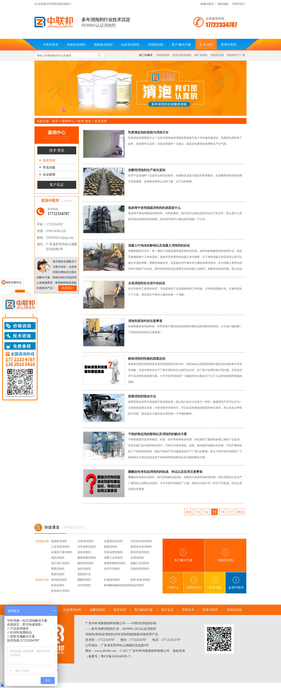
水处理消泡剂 (130, 44)
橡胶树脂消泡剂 (87, 557)
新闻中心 (68, 121)
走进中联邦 (236, 583)
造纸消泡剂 (84, 552)
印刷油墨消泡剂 (113, 552)
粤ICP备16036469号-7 (115, 656)
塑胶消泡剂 (57, 568)
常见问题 (49, 167)
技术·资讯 (206, 44)
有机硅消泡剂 (76, 44)
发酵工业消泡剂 (113, 557)
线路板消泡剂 (103, 44)
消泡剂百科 (194, 583)
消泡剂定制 (155, 44)
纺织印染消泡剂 (182, 55)
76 (223, 512)
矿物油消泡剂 (112, 579)
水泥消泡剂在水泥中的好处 (146, 283)
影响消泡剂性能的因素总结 (146, 358)
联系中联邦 (228, 44)
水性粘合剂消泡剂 (141, 541)
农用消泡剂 (137, 557)
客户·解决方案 (181, 44)
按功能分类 (42, 541)
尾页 (240, 512)
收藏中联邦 (207, 4)
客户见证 (57, 185)
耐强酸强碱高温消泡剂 (117, 585)
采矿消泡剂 (200, 55)
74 (206, 512)
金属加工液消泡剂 (61, 552)
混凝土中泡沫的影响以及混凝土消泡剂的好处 (159, 245)
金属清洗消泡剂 (113, 541)
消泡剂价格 (234, 609)
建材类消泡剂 (85, 563)
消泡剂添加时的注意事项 (145, 321)
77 (231, 512)
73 (198, 512)
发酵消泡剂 (97, 609)
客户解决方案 (183, 555)
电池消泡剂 (57, 574)
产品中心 (173, 583)
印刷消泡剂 (163, 55)
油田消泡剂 (57, 557)
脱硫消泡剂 (110, 546)
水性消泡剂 (84, 585)
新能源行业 (84, 574)
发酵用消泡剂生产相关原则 (146, 170)
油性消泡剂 (84, 568)
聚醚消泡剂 (84, 579)
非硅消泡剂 (57, 585)
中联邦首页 (51, 44)
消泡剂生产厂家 (236, 55)
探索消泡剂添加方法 (142, 396)
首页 (55, 121)
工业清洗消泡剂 (60, 546)
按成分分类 (42, 579)
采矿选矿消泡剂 (60, 563)
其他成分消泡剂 (60, 590)
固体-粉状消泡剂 (140, 579)
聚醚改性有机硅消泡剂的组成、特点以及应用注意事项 (165, 471)
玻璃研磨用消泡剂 (114, 563)
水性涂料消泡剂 (87, 546)
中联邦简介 (238, 4)
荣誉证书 (188, 609)
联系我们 (67, 288)
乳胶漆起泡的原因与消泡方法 (148, 132)
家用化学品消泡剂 (141, 546)
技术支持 (101, 121)
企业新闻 (49, 174)
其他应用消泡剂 (140, 568)
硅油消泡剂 (137, 585)
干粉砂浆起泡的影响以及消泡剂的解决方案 (157, 434)
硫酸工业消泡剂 (140, 563)
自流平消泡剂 (112, 568)
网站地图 (223, 4)
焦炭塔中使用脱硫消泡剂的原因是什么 (154, 207)
